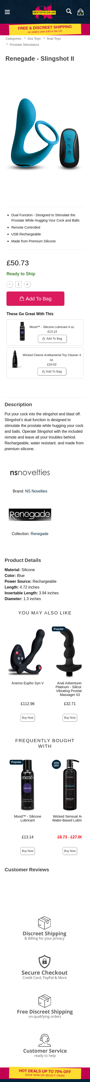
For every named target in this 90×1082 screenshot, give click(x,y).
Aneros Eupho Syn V (28, 683)
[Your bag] (80, 12)
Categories (13, 38)
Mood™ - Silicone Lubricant (27, 818)
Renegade (39, 533)
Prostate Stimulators (24, 44)
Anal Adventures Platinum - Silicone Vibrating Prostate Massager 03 (70, 689)
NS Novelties (36, 491)
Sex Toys (34, 38)
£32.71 (70, 703)
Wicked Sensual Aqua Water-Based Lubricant (70, 818)
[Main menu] (7, 11)
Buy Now (27, 717)
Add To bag (35, 299)
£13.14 (28, 837)
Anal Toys (54, 38)
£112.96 (28, 703)
